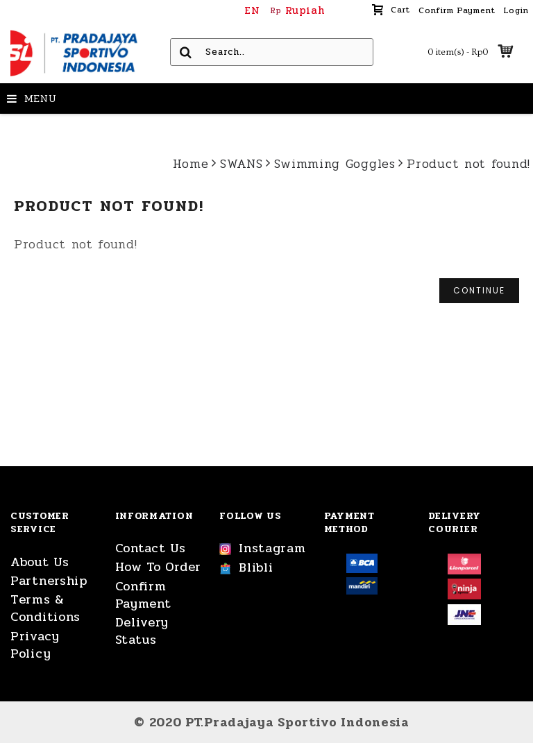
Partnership (48, 581)
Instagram (262, 549)
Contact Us (150, 548)
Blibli (246, 568)
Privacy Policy (35, 645)
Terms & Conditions (45, 608)
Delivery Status (142, 631)
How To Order (158, 567)
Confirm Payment (143, 595)
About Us (39, 562)
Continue (479, 290)
